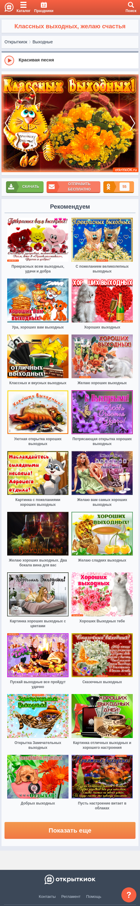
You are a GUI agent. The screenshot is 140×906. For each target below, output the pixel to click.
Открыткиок (16, 41)
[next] (132, 123)
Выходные (42, 41)
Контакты (47, 896)
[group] (70, 60)
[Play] (9, 60)
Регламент (71, 896)
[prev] (7, 123)
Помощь (93, 896)
